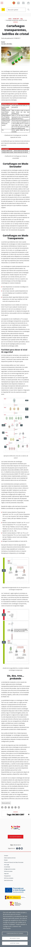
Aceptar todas (14, 943)
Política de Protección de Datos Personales (13, 862)
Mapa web (6, 873)
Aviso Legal (6, 864)
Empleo (6, 860)
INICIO (9, 18)
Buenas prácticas (6, 803)
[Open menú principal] (2, 2)
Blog (22, 18)
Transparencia (7, 876)
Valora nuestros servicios (9, 857)
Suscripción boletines (15, 836)
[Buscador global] (16, 10)
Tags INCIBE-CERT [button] (15, 814)
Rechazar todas (15, 938)
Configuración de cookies (9, 869)
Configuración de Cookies (15, 933)
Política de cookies (8, 871)
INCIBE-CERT (16, 18)
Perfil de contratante (8, 878)
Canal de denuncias (8, 880)
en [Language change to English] (3, 9)
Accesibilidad (7, 867)
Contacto (6, 855)
